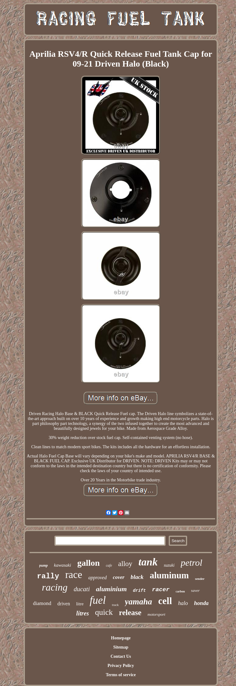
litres (82, 613)
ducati (82, 589)
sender (199, 578)
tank (148, 562)
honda (201, 603)
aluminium (111, 589)
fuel (98, 600)
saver (195, 590)
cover (118, 577)
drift (139, 590)
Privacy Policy (121, 665)
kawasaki (62, 565)
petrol (192, 562)
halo (183, 603)
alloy (125, 564)
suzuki (169, 565)
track (115, 605)
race (73, 574)
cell (165, 600)
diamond (42, 603)
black (137, 577)
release (130, 612)
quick (104, 612)
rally (48, 576)
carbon (180, 591)
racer (161, 589)
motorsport (156, 614)
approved (97, 577)
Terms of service (121, 675)
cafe (109, 565)
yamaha (138, 601)
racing (55, 587)
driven (63, 603)
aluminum (169, 575)
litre (80, 603)
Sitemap (120, 647)
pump (43, 565)
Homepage (121, 638)
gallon (88, 563)
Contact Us (121, 656)
